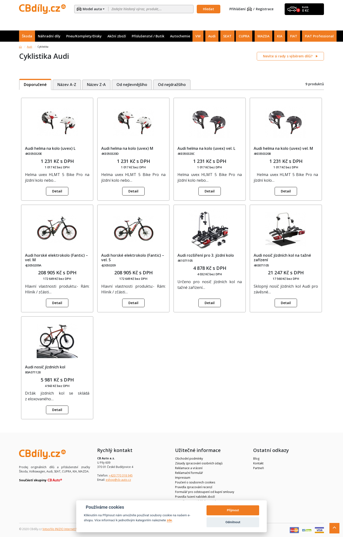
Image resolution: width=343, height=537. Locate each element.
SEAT (227, 36)
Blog (256, 459)
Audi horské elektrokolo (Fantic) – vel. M (56, 257)
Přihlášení (240, 9)
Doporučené (35, 84)
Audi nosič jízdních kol (45, 367)
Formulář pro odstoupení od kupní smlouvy (204, 492)
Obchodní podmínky (189, 459)
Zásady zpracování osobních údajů (198, 463)
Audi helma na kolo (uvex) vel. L (206, 148)
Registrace (264, 9)
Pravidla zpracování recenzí (193, 487)
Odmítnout (233, 522)
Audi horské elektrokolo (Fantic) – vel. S (132, 257)
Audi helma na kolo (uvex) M (127, 148)
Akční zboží (116, 36)
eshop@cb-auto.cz (118, 480)
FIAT (293, 36)
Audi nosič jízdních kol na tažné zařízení (282, 257)
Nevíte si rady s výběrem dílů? (288, 56)
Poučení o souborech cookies (195, 482)
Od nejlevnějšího (132, 84)
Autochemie (180, 36)
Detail (57, 191)
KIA (279, 36)
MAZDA (263, 36)
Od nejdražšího (172, 84)
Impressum (182, 478)
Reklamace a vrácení (188, 468)
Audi (212, 36)
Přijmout (233, 510)
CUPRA (244, 36)
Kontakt (258, 463)
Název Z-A (96, 84)
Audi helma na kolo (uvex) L (50, 148)
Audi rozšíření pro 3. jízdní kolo (205, 255)
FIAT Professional (319, 36)
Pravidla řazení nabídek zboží (195, 497)
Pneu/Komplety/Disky (84, 36)
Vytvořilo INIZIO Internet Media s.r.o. (66, 529)
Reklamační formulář (189, 473)
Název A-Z (66, 84)
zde (169, 520)
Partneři (258, 468)
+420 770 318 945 (121, 475)
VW (198, 36)
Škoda (27, 36)
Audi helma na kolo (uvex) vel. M (283, 148)
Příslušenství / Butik (148, 36)
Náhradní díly (49, 36)
